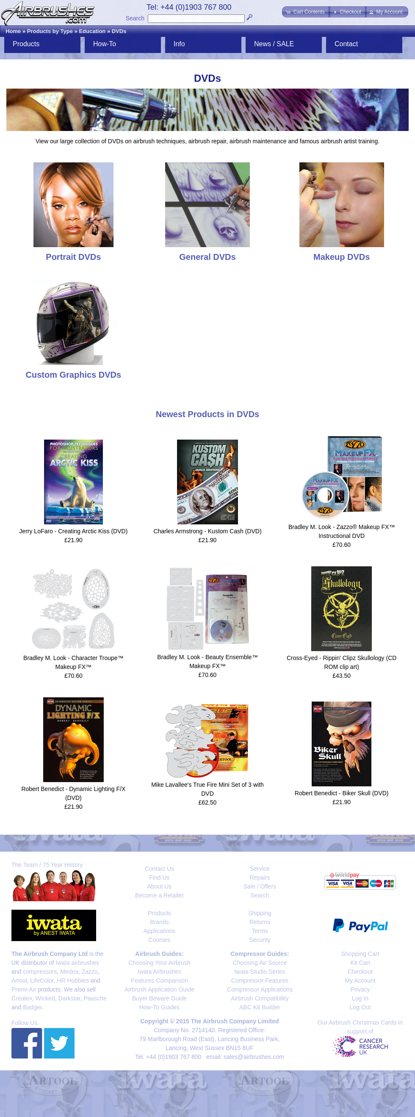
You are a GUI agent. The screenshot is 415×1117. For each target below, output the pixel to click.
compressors (40, 971)
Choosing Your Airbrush (159, 962)
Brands (159, 922)
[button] (306, 11)
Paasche (94, 998)
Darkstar (69, 998)
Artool (19, 980)
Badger (32, 1007)
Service (260, 868)
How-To (104, 43)
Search (135, 18)
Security (260, 939)
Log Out (360, 1007)
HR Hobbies (73, 980)
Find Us (159, 877)
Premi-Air (23, 989)
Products (26, 43)
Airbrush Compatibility (259, 998)
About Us (159, 886)
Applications (160, 931)
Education (92, 31)
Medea (69, 971)
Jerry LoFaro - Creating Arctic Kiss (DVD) (73, 531)
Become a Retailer (159, 895)
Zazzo (90, 971)
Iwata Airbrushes (160, 971)
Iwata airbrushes (77, 962)
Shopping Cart (360, 953)
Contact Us (159, 868)
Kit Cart (360, 962)
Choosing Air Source (260, 962)
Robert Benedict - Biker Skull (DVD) (342, 793)
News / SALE (274, 43)
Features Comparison (159, 980)
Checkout (360, 971)
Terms (260, 931)
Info (179, 43)
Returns (259, 922)
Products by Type (50, 31)
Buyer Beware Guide (159, 998)
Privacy (360, 989)
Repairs (259, 877)
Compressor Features (259, 980)
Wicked (45, 998)
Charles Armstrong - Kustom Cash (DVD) (207, 531)
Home (13, 31)
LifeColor (41, 980)
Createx (21, 998)
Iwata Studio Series (259, 971)
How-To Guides (159, 1007)
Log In (360, 998)
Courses (159, 939)
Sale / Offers (260, 886)
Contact (346, 43)
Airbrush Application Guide (159, 989)
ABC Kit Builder (259, 1007)
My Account (360, 980)
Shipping (259, 913)
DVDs (119, 31)
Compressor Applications (260, 989)
